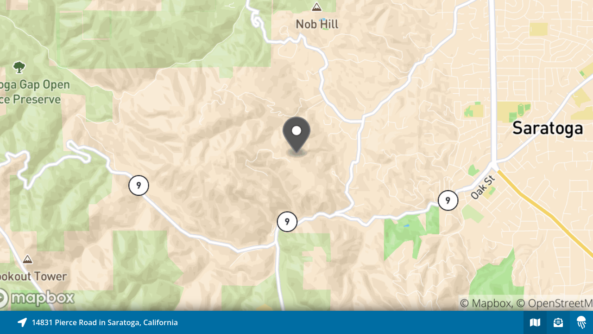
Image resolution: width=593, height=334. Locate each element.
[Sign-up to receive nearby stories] (558, 322)
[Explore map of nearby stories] (296, 155)
